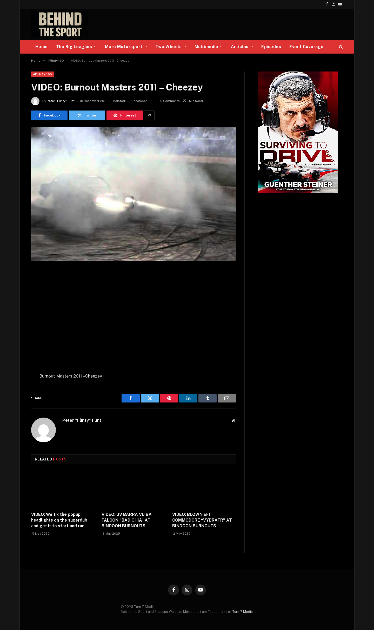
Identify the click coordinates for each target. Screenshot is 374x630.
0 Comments (170, 101)
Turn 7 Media (242, 612)
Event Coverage (306, 46)
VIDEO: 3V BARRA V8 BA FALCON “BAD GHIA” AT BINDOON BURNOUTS (127, 520)
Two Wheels (168, 46)
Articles (240, 46)
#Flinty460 (42, 74)
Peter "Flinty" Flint (61, 101)
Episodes (271, 46)
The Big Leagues (74, 46)
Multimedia (206, 46)
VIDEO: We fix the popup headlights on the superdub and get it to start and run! (59, 520)
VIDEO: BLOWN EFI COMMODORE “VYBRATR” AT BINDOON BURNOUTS (202, 520)
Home (41, 46)
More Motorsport (124, 46)
